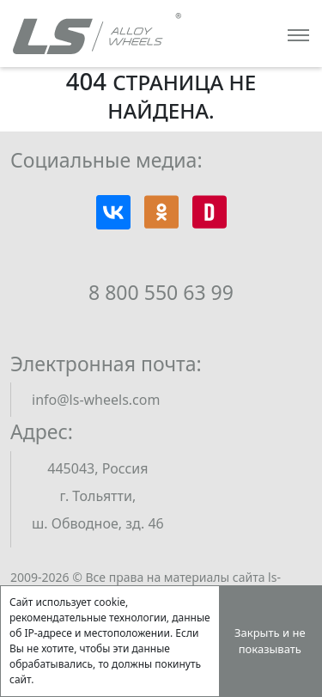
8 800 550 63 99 (161, 292)
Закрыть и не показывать (270, 641)
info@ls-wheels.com (96, 399)
